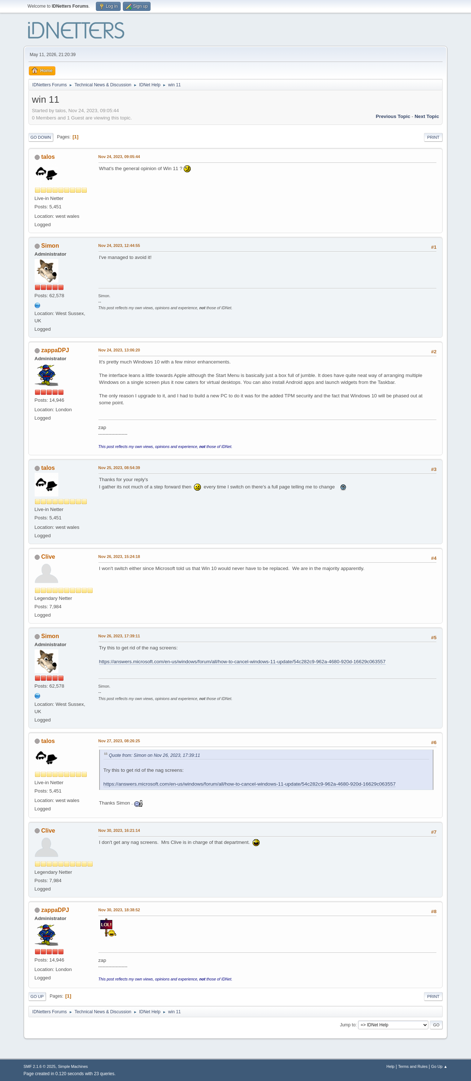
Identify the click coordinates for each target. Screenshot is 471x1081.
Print (433, 137)
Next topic (426, 116)
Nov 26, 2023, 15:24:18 (119, 556)
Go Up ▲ (439, 1066)
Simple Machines (73, 1066)
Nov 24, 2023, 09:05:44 (119, 156)
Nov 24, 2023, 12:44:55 (119, 245)
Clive (48, 557)
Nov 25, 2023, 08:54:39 (119, 467)
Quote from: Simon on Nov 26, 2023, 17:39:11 (154, 755)
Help (390, 1066)
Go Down (41, 137)
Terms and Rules (413, 1066)
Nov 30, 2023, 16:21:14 (119, 830)
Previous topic (393, 116)
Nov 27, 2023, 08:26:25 (119, 741)
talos (48, 157)
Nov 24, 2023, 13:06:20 (119, 350)
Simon (50, 246)
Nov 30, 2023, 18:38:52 (119, 910)
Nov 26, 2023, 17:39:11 (119, 636)
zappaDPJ (55, 350)
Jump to (347, 1024)
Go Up (37, 996)
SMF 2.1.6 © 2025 (40, 1066)
